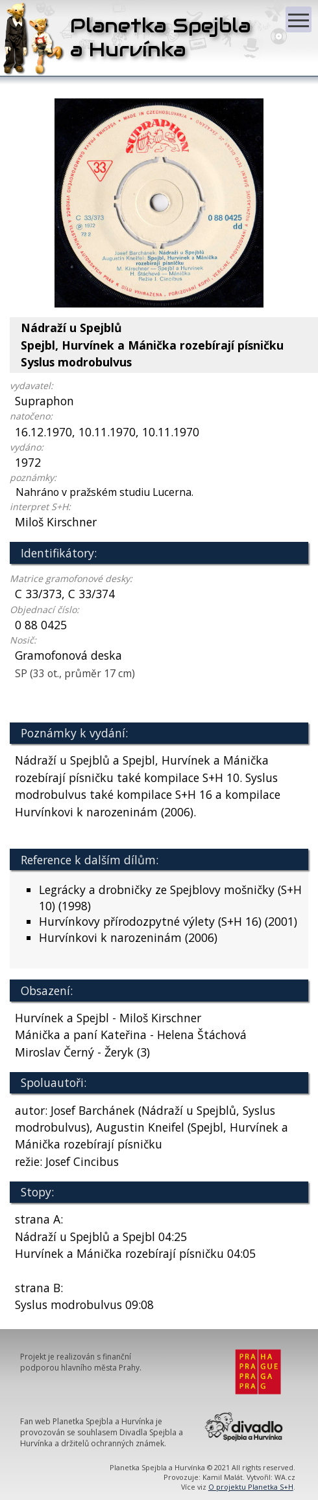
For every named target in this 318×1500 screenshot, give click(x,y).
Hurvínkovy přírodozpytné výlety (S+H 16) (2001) (168, 921)
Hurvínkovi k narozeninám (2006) (128, 937)
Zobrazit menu (300, 13)
